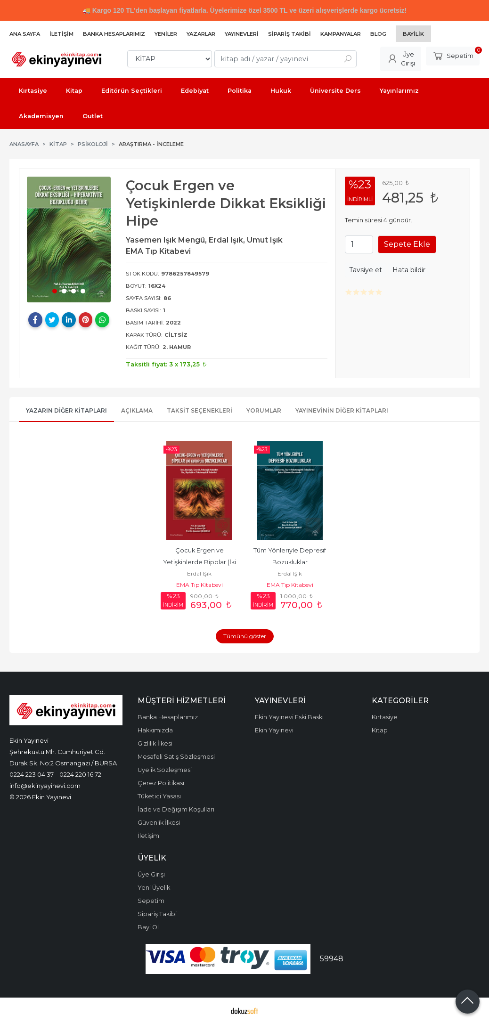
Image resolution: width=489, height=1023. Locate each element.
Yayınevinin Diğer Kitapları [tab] (341, 410)
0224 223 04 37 (31, 774)
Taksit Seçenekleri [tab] (199, 410)
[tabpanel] (69, 239)
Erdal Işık (199, 573)
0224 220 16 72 (80, 774)
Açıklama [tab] (137, 410)
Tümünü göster (244, 636)
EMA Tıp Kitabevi (199, 584)
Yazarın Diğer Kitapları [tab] (66, 410)
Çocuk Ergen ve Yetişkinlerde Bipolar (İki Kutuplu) (200, 562)
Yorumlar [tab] (263, 410)
